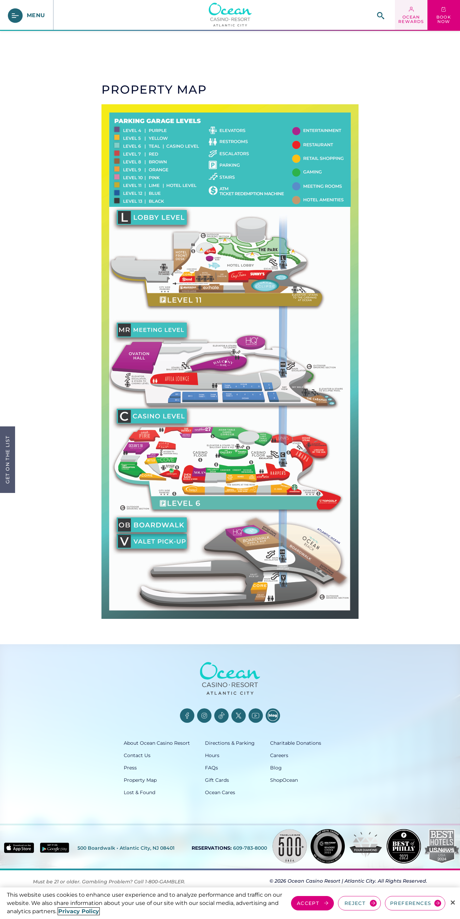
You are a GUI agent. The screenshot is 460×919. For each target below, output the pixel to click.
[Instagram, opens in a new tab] (204, 715)
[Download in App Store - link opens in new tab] (19, 848)
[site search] (380, 15)
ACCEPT (308, 903)
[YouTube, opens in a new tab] (256, 715)
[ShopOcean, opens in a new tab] (303, 780)
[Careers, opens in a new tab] (303, 755)
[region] (230, 903)
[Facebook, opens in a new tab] (187, 715)
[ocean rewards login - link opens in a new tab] (411, 15)
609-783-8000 (250, 848)
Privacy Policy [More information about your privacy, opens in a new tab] (78, 911)
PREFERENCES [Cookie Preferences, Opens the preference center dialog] (410, 903)
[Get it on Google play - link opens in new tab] (54, 847)
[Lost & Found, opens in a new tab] (164, 792)
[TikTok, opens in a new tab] (221, 715)
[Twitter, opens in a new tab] (238, 715)
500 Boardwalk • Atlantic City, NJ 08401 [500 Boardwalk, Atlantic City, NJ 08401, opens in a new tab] (125, 848)
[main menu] (27, 15)
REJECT (354, 903)
